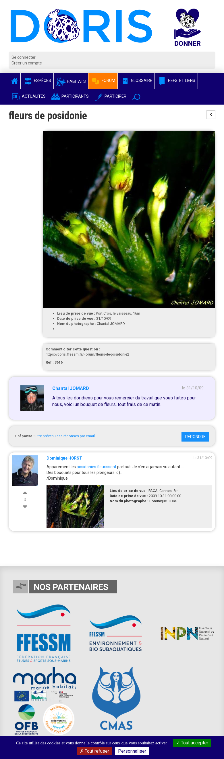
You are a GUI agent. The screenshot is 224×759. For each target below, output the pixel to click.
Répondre (195, 436)
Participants (70, 96)
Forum (103, 80)
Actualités (28, 96)
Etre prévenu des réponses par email (65, 436)
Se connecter (23, 57)
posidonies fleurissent (96, 466)
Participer (110, 96)
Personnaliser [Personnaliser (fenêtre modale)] (132, 751)
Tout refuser (94, 751)
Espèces (37, 80)
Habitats (71, 81)
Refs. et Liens (176, 80)
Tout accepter (192, 743)
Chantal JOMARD (70, 388)
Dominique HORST (64, 458)
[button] (136, 97)
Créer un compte (26, 63)
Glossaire (136, 80)
